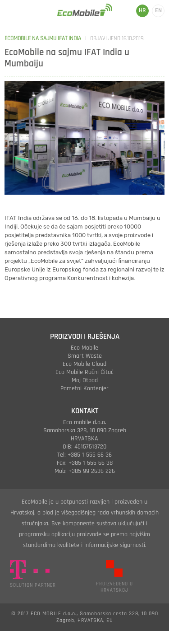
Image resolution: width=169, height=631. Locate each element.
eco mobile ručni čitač (84, 372)
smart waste (85, 356)
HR (142, 10)
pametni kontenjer (84, 388)
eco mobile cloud (84, 364)
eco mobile (84, 348)
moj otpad (85, 380)
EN (158, 10)
